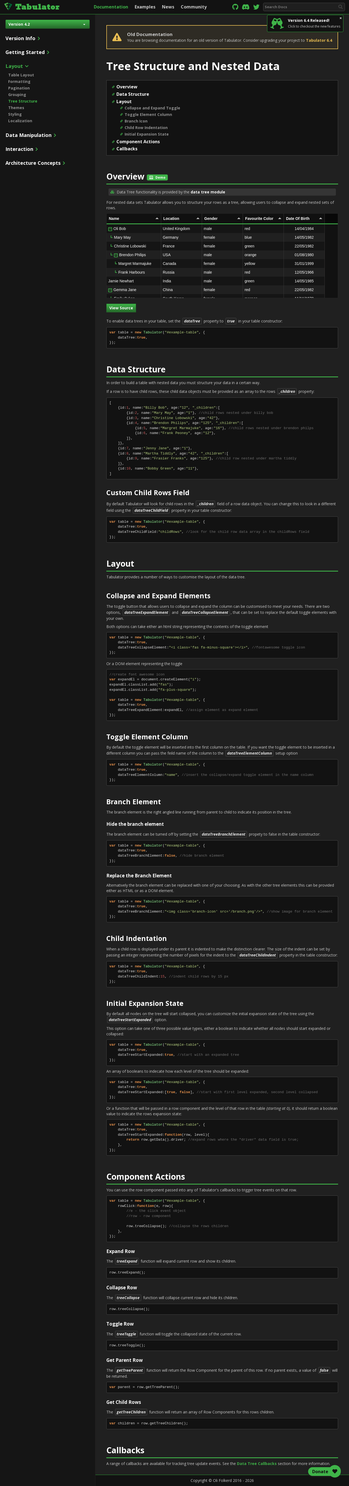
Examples (145, 7)
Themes (16, 107)
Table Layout (21, 74)
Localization (20, 120)
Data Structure (132, 94)
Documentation (111, 7)
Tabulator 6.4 (319, 40)
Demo (157, 177)
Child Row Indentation (146, 127)
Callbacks (126, 149)
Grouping (17, 94)
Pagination (19, 88)
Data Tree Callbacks (257, 1463)
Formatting (19, 81)
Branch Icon (136, 121)
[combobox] (304, 7)
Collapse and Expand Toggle (152, 107)
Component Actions (138, 142)
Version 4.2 (46, 24)
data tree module (208, 192)
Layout (124, 101)
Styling (15, 114)
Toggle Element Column (148, 114)
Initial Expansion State (147, 134)
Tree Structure (22, 101)
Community (194, 7)
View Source (121, 307)
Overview (126, 87)
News (168, 7)
